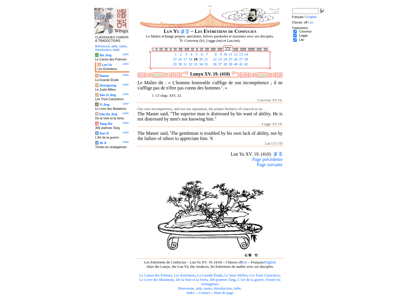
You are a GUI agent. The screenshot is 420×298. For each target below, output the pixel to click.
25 (230, 59)
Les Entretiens (184, 275)
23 (219, 59)
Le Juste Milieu (236, 275)
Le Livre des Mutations (156, 280)
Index (191, 293)
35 (205, 64)
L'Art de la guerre (250, 280)
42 (245, 64)
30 (179, 64)
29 (174, 64)
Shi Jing (105, 55)
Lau (301, 39)
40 (235, 64)
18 (190, 59)
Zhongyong (107, 85)
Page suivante (270, 164)
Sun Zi (104, 133)
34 (200, 64)
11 (230, 54)
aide (199, 288)
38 (224, 64)
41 (240, 64)
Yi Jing (104, 104)
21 (205, 59)
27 (240, 59)
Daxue (104, 76)
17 (184, 59)
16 (179, 59)
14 (245, 54)
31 (184, 64)
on (245, 262)
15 (174, 59)
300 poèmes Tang (222, 280)
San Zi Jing (107, 95)
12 (235, 54)
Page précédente (267, 159)
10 (224, 54)
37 (219, 64)
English (270, 262)
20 (200, 59)
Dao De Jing (108, 114)
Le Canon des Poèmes (155, 275)
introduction (223, 288)
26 (235, 59)
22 (214, 59)
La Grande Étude (209, 275)
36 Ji (102, 143)
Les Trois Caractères (264, 275)
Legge (303, 35)
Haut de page (224, 293)
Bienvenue (186, 288)
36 (214, 64)
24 (224, 59)
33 (195, 64)
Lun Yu (107, 65)
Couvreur (305, 31)
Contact (204, 293)
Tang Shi (105, 123)
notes (208, 288)
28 (245, 59)
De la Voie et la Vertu (192, 280)
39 (230, 64)
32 (190, 64)
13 (240, 54)
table (237, 288)
